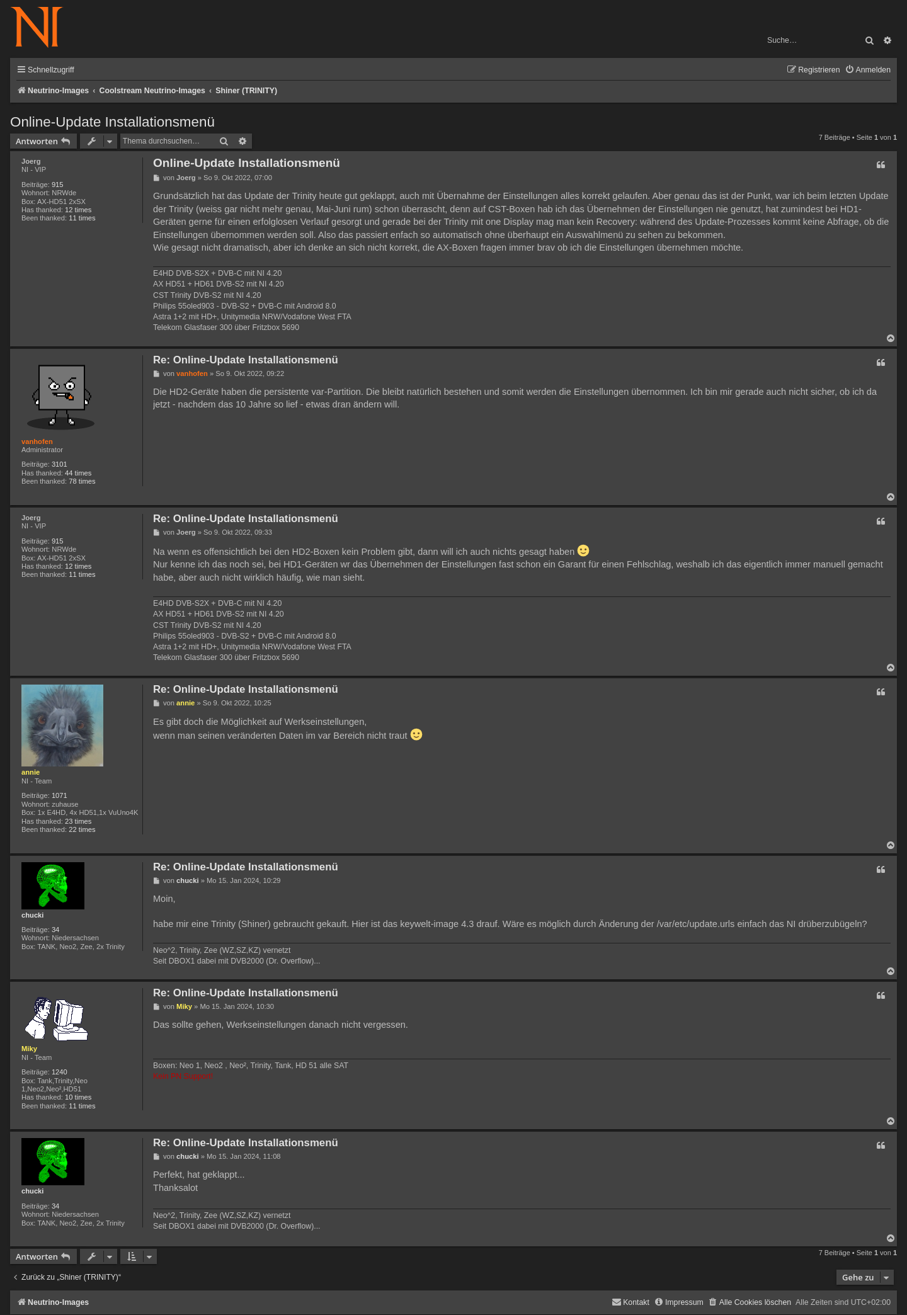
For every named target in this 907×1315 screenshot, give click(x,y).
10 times (78, 1097)
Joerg (30, 161)
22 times (82, 829)
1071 (59, 795)
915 (58, 184)
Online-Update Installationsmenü (112, 122)
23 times (78, 821)
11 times (82, 218)
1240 (59, 1072)
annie (30, 772)
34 (55, 929)
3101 (59, 464)
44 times (78, 473)
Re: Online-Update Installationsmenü (245, 360)
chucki (32, 915)
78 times (82, 481)
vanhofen (37, 441)
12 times (78, 209)
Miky (29, 1048)
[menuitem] (868, 70)
